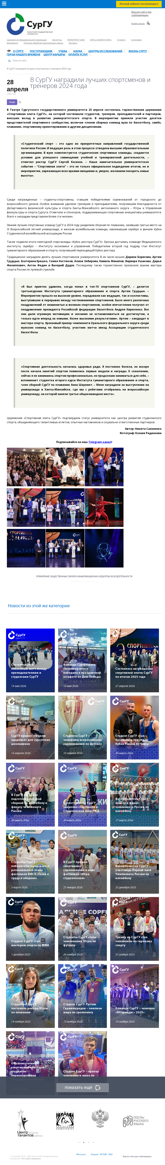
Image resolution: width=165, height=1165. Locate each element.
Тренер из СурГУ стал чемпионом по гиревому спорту (133, 941)
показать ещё (78, 1087)
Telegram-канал (99, 442)
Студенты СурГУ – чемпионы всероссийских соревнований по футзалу (82, 740)
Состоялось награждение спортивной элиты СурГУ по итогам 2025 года (134, 673)
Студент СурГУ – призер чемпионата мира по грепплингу (81, 1075)
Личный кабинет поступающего (138, 4)
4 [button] (93, 1142)
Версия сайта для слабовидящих (137, 1157)
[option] (33, 1123)
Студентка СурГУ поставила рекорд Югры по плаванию (29, 1008)
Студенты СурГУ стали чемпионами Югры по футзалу (80, 941)
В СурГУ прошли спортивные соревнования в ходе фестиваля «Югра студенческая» (79, 870)
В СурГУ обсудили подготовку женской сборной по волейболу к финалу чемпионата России (29, 803)
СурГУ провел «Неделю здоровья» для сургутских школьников (30, 740)
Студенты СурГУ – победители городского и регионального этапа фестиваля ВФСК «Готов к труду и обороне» (30, 870)
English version (138, 24)
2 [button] (83, 1142)
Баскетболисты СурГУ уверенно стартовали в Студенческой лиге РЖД (81, 807)
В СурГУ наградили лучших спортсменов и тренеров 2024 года (39, 69)
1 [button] (78, 1142)
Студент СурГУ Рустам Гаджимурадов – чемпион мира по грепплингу (82, 1008)
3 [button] (88, 1142)
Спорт (12, 102)
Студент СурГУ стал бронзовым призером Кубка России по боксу (132, 740)
